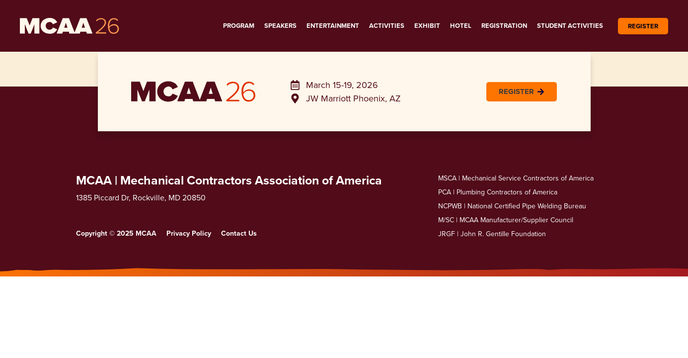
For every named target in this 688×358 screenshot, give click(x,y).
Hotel (460, 25)
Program (238, 25)
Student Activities (570, 25)
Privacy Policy (188, 233)
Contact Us (239, 233)
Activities (386, 25)
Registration (504, 25)
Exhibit (427, 25)
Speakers (280, 25)
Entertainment (332, 25)
